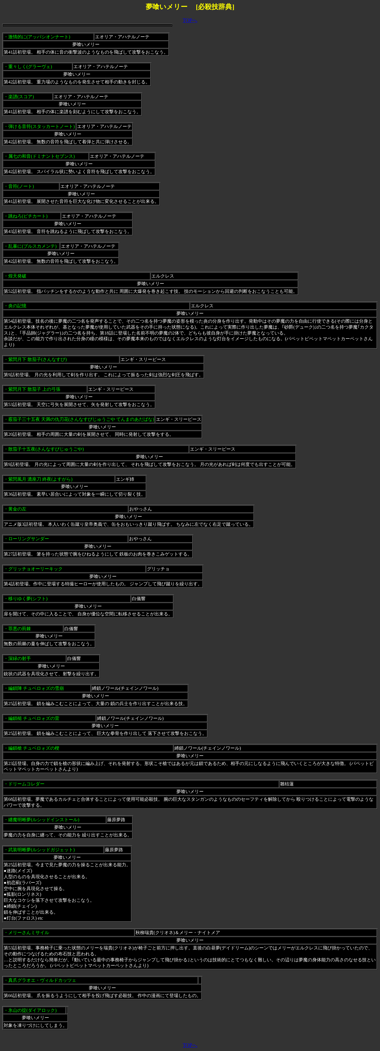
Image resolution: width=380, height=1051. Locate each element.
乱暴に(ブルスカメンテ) (32, 246)
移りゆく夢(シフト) (28, 598)
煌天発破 (17, 276)
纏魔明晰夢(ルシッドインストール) (43, 819)
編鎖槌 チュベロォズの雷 (33, 718)
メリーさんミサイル (28, 932)
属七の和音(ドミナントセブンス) (41, 156)
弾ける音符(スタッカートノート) (41, 126)
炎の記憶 (17, 305)
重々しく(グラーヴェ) (30, 66)
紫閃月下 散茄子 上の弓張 (34, 389)
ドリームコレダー (26, 783)
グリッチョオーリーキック (35, 568)
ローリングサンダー (28, 538)
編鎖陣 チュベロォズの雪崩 (36, 688)
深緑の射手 (19, 658)
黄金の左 (17, 508)
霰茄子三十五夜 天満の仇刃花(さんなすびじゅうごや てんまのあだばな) (81, 419)
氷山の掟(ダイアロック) (32, 1010)
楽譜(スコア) (21, 96)
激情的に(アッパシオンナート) (39, 36)
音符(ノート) (21, 186)
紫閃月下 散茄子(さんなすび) (37, 359)
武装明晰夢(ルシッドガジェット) (41, 849)
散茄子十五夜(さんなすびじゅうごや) (46, 449)
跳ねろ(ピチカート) (28, 216)
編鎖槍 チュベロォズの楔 (33, 748)
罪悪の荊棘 (19, 628)
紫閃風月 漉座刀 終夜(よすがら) (40, 479)
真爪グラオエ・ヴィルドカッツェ (42, 980)
